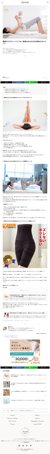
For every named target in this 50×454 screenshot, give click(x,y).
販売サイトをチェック (24, 290)
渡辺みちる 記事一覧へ (41, 333)
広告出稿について (32, 438)
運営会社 (38, 440)
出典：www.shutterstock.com (42, 39)
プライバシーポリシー (16, 440)
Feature (12, 424)
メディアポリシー (8, 440)
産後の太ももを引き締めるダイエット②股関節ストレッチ (16, 90)
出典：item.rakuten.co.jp (7, 268)
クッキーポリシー (24, 440)
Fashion (12, 415)
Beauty (37, 415)
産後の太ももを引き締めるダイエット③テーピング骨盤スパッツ (18, 92)
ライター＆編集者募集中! (24, 442)
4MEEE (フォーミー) (44, 440)
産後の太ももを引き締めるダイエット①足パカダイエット (16, 89)
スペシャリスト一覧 (32, 440)
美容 (7, 336)
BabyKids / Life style (37, 421)
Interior (37, 418)
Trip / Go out (12, 421)
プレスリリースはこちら (18, 438)
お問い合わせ (26, 438)
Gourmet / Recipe (12, 418)
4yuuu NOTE (37, 424)
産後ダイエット (14, 336)
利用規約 (2, 440)
